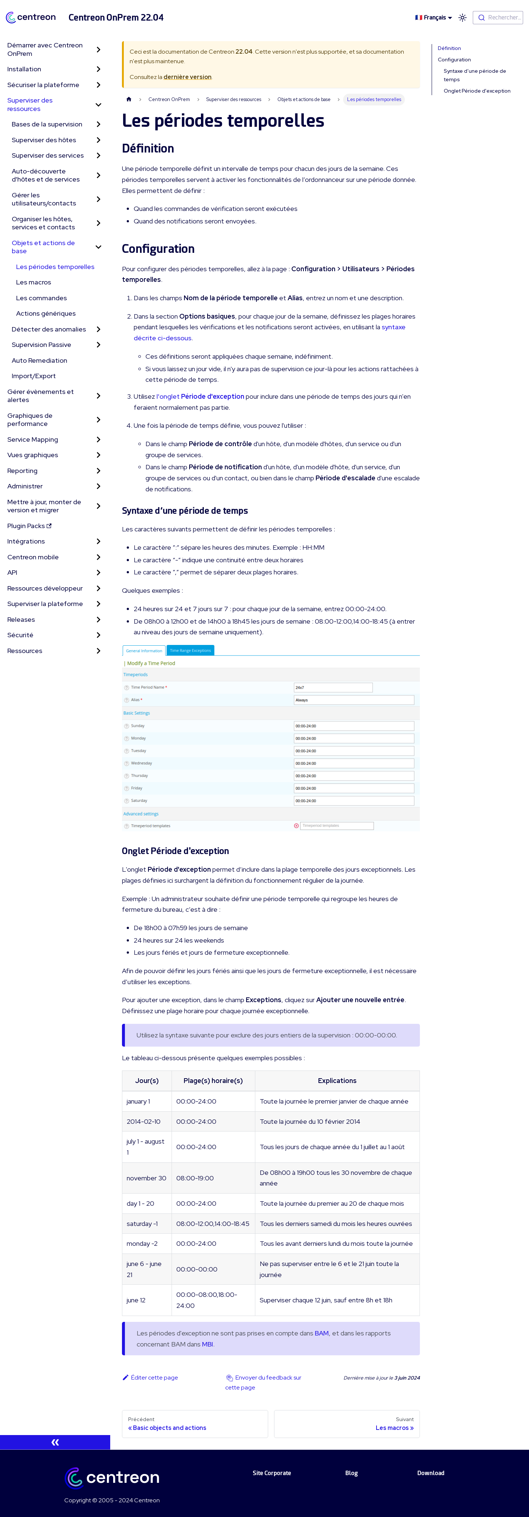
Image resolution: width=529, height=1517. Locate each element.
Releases (21, 619)
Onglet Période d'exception (477, 90)
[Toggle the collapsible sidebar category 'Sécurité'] (98, 635)
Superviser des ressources (30, 104)
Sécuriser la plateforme (43, 84)
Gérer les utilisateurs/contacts (44, 199)
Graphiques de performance (30, 419)
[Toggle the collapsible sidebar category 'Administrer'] (98, 486)
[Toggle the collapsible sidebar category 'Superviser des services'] (98, 155)
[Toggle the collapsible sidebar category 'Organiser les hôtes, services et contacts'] (98, 223)
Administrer (25, 486)
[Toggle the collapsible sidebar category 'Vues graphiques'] (98, 455)
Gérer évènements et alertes (40, 395)
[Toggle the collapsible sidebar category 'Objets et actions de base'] (98, 247)
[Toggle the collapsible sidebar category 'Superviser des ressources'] (98, 104)
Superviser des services (48, 155)
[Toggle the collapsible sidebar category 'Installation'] (98, 69)
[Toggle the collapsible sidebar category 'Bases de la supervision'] (98, 124)
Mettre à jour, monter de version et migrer (44, 506)
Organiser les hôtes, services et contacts (43, 223)
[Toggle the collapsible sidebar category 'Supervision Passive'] (98, 345)
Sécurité (20, 635)
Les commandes (41, 298)
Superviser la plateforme (45, 603)
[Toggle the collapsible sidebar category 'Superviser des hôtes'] (98, 140)
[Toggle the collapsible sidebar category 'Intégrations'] (98, 541)
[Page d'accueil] (129, 99)
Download (431, 1473)
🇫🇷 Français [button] (430, 17)
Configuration (454, 59)
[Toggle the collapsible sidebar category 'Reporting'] (98, 471)
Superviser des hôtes (44, 140)
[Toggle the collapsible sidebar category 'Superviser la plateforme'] (98, 604)
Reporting (22, 470)
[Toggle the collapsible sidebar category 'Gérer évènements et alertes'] (98, 396)
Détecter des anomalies (49, 329)
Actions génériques (46, 313)
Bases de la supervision (47, 124)
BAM (322, 1333)
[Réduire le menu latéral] (55, 1442)
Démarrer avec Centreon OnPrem (45, 49)
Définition (449, 48)
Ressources (24, 650)
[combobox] (498, 17)
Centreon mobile (33, 557)
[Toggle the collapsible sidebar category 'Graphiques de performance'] (98, 420)
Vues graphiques (32, 455)
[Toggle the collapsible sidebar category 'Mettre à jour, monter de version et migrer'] (98, 506)
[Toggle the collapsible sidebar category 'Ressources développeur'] (98, 588)
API (12, 572)
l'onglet (200, 396)
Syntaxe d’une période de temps (475, 75)
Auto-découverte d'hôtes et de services (46, 175)
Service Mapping (32, 439)
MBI (207, 1344)
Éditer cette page (150, 1377)
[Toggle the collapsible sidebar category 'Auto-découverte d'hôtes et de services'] (98, 175)
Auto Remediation (39, 360)
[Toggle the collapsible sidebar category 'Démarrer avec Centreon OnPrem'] (98, 49)
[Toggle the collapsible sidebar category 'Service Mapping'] (98, 440)
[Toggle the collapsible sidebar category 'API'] (98, 573)
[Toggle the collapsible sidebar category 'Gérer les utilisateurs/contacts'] (98, 199)
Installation (24, 69)
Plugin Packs (29, 525)
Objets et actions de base (43, 247)
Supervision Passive (41, 344)
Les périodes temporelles (55, 266)
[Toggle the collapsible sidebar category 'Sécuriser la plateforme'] (98, 85)
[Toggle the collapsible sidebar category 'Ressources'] (98, 651)
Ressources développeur (45, 588)
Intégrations (26, 541)
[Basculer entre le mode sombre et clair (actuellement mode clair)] (462, 18)
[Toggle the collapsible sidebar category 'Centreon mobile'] (98, 557)
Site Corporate (272, 1473)
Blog (351, 1473)
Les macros (33, 282)
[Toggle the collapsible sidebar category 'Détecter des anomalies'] (98, 329)
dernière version (187, 77)
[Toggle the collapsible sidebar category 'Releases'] (98, 620)
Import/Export (34, 376)
